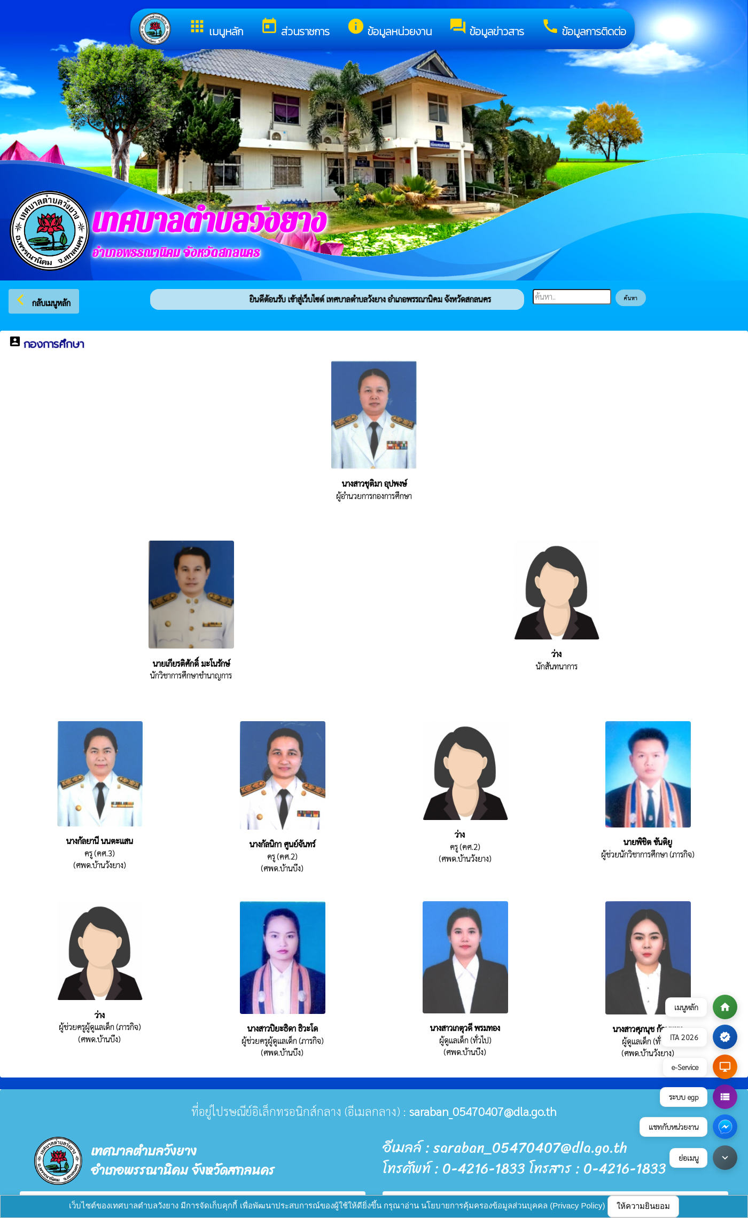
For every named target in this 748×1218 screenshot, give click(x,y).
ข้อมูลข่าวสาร (486, 28)
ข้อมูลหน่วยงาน (389, 28)
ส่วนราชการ (295, 28)
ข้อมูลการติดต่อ (583, 28)
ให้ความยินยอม (643, 1206)
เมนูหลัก (215, 28)
